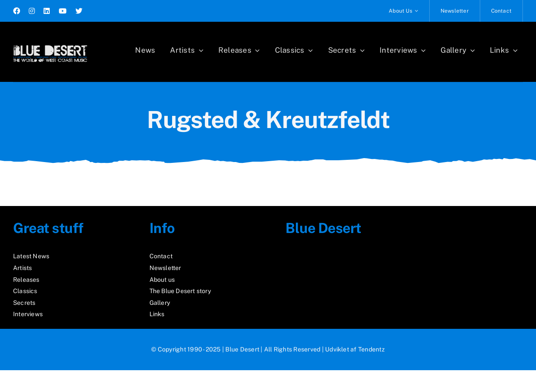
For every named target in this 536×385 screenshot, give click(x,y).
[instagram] (32, 10)
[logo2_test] (50, 42)
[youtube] (63, 10)
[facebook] (16, 10)
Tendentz (371, 349)
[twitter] (78, 10)
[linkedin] (47, 10)
